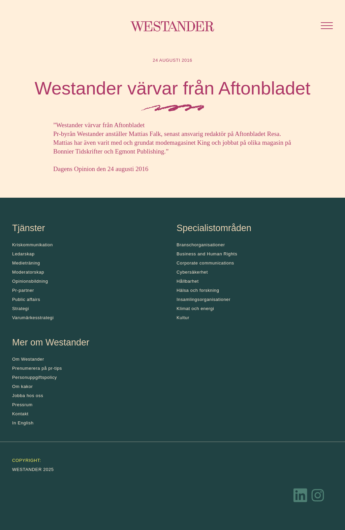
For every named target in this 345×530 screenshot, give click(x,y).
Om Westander (28, 359)
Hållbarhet (188, 281)
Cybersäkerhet (192, 272)
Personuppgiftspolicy (34, 377)
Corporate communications (205, 263)
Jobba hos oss (27, 395)
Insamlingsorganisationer (203, 299)
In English (23, 422)
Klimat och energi (195, 308)
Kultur (183, 317)
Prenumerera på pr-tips (37, 368)
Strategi (20, 308)
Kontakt (20, 413)
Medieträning (26, 263)
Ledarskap (23, 253)
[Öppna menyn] (327, 26)
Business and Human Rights (207, 253)
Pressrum (22, 404)
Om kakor (22, 386)
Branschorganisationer (201, 244)
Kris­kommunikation (32, 244)
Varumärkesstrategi (33, 317)
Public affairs (26, 299)
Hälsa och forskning (198, 290)
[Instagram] (318, 497)
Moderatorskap (28, 272)
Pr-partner (23, 290)
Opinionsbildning (30, 281)
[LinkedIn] (300, 497)
